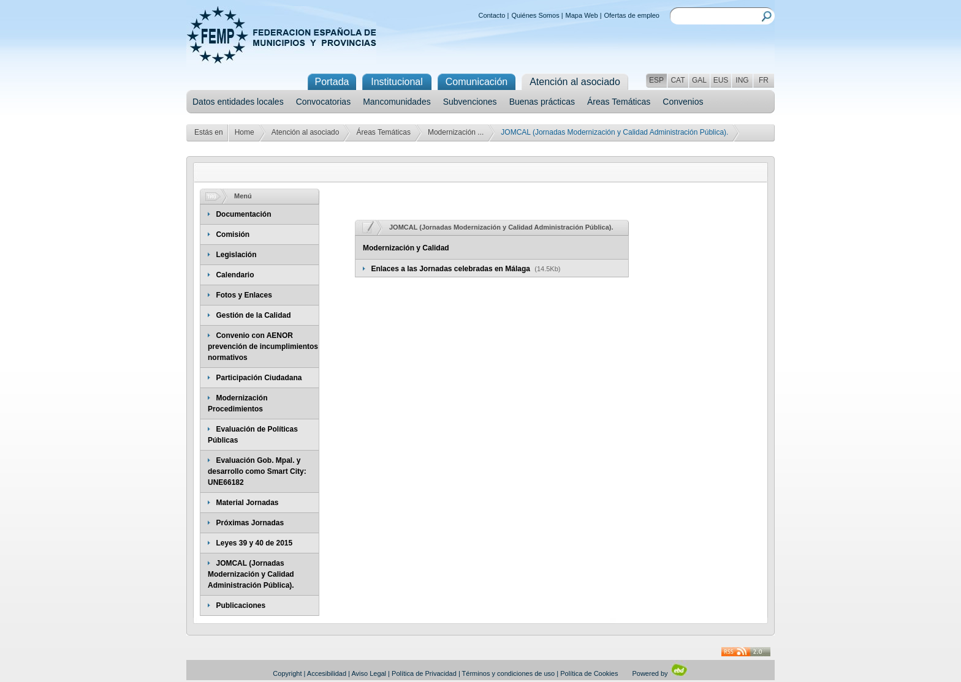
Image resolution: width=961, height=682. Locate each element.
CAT (677, 80)
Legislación (236, 254)
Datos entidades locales (238, 102)
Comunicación (476, 82)
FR (764, 80)
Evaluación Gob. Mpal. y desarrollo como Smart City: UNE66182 (257, 471)
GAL (699, 80)
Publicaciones (240, 605)
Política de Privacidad (424, 673)
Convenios (683, 102)
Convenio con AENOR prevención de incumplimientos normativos (263, 346)
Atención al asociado (306, 132)
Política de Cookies (589, 673)
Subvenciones (470, 102)
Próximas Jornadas (250, 523)
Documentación (243, 214)
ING (741, 80)
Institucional (397, 82)
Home (244, 132)
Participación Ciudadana (259, 377)
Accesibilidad (326, 673)
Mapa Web (582, 15)
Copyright (287, 673)
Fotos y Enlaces (244, 295)
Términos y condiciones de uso (508, 673)
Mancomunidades (397, 102)
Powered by (660, 673)
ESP (656, 80)
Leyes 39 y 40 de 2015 (254, 543)
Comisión (232, 234)
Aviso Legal (368, 673)
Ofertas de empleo (632, 15)
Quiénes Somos (535, 15)
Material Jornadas (247, 502)
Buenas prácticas (542, 102)
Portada (331, 82)
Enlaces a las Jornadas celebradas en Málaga (451, 268)
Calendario (235, 275)
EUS (721, 80)
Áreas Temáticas (618, 102)
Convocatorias (323, 102)
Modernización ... (456, 132)
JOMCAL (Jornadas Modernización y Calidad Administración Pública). (251, 574)
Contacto (491, 15)
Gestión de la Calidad (253, 315)
